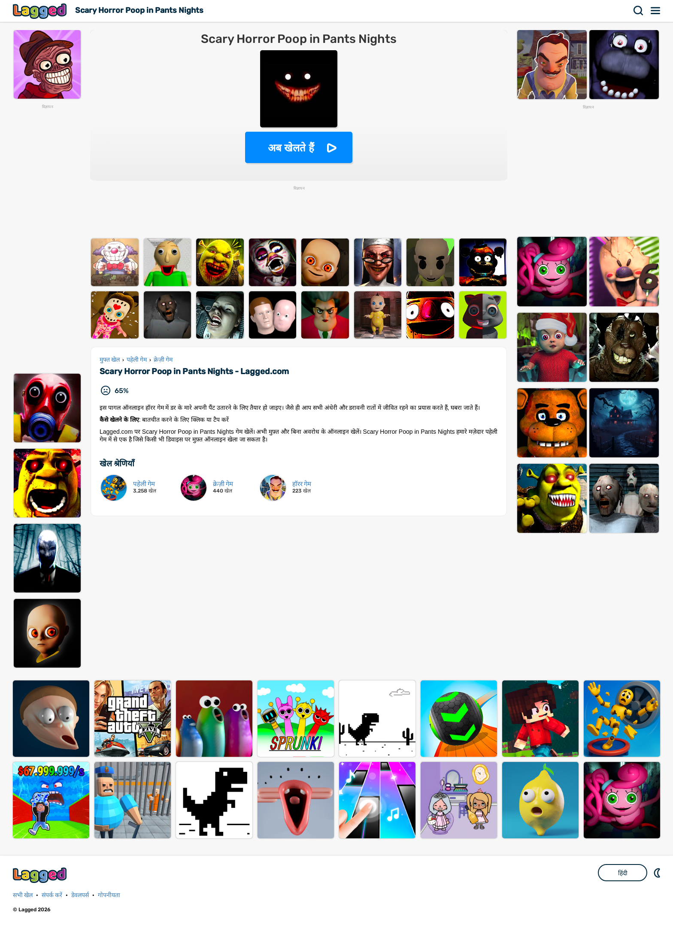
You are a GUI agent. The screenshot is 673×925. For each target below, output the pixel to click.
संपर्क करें (52, 895)
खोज (638, 10)
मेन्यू (655, 10)
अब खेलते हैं (291, 148)
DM (658, 872)
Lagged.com (41, 875)
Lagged (41, 11)
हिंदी (623, 873)
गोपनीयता (109, 895)
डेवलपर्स (80, 895)
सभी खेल (23, 895)
